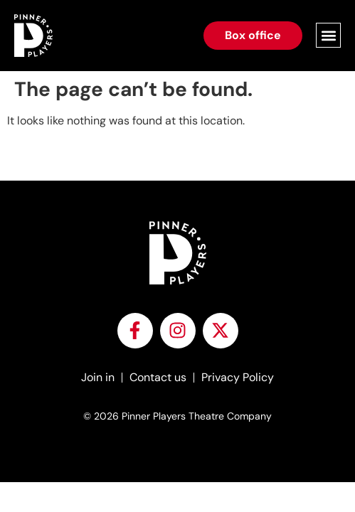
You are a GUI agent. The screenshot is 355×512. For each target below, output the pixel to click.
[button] (328, 35)
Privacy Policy (237, 377)
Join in (98, 377)
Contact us (157, 377)
